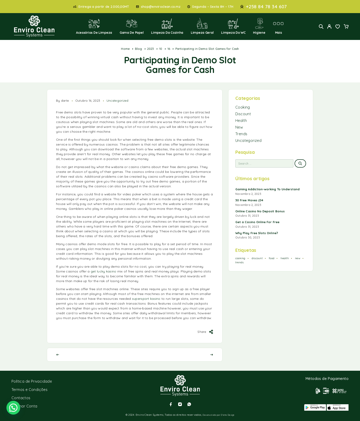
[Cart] (346, 27)
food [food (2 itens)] (271, 258)
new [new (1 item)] (297, 258)
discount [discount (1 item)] (257, 258)
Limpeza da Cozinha (167, 26)
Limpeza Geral (202, 26)
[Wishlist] (338, 27)
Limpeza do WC (233, 26)
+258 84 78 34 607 (266, 6)
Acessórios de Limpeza (94, 26)
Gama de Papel (132, 26)
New (239, 127)
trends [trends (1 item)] (239, 262)
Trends (241, 134)
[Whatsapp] (189, 404)
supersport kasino (146, 299)
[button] (13, 408)
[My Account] (329, 26)
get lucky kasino (103, 271)
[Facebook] (170, 404)
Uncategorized (118, 100)
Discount (243, 114)
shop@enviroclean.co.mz (160, 7)
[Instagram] (180, 404)
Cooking (242, 107)
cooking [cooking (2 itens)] (240, 258)
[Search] (321, 26)
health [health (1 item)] (285, 258)
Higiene (259, 26)
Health (241, 120)
